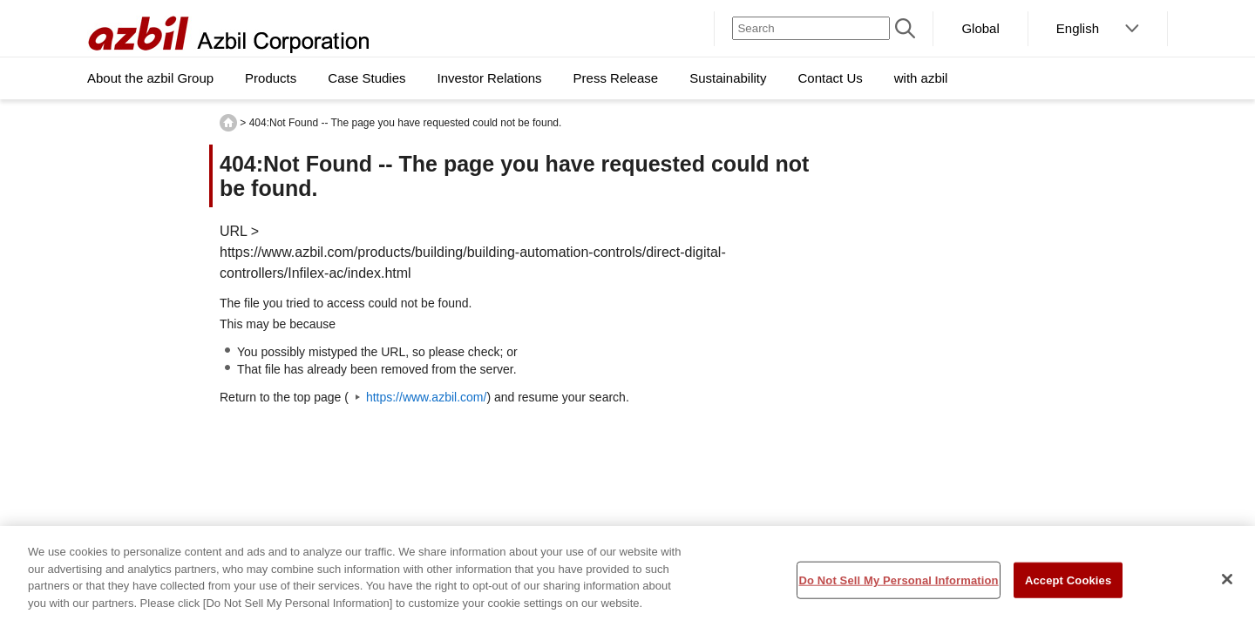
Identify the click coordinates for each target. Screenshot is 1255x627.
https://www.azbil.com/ (426, 397)
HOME (228, 122)
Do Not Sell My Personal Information (898, 584)
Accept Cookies (1068, 584)
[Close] (1227, 583)
